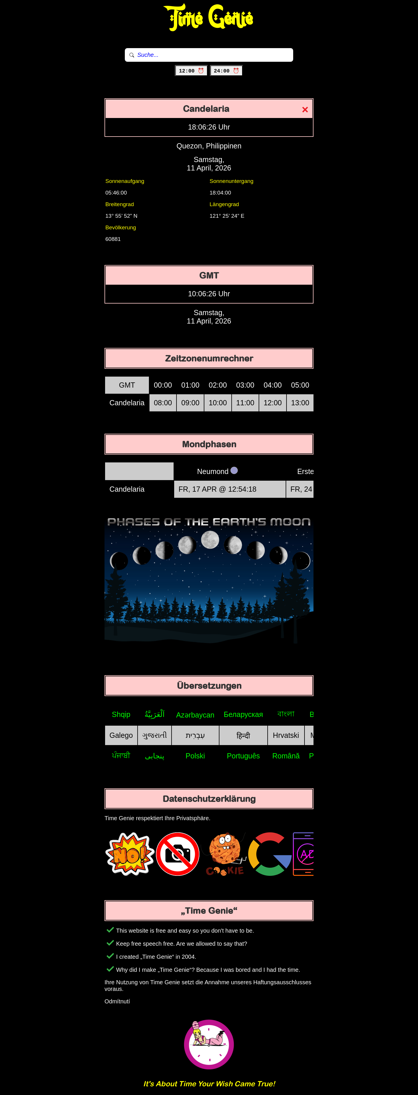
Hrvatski (286, 735)
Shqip (121, 714)
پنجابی (154, 756)
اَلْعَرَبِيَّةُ (155, 714)
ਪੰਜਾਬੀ (121, 755)
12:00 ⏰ (191, 71)
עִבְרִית (195, 735)
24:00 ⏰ (226, 71)
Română (286, 756)
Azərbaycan (195, 715)
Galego (121, 735)
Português (243, 756)
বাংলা (286, 714)
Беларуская (243, 714)
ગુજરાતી (154, 735)
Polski (195, 756)
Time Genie (209, 18)
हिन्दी (243, 736)
